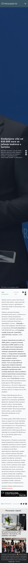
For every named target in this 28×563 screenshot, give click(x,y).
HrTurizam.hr (4, 294)
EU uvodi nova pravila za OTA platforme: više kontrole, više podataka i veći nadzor (11, 534)
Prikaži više (11, 561)
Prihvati (17, 561)
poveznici (10, 488)
